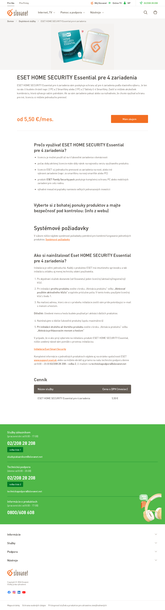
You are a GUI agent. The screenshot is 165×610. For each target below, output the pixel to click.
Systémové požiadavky (57, 239)
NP (126, 2)
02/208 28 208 (149, 2)
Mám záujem (129, 119)
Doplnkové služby (27, 21)
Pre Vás (10, 3)
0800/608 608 (20, 512)
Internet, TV (47, 12)
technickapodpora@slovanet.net (24, 491)
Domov (10, 21)
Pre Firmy (24, 3)
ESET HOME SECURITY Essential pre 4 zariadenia (63, 21)
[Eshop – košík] (155, 12)
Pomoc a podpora (72, 12)
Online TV (115, 2)
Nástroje (97, 12)
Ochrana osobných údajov (34, 605)
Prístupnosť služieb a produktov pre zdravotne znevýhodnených (77, 605)
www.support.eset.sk (45, 360)
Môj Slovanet (99, 2)
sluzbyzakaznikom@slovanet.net (24, 456)
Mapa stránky (13, 605)
